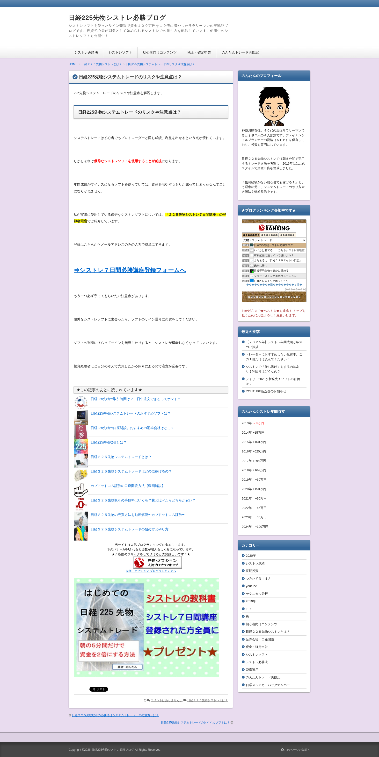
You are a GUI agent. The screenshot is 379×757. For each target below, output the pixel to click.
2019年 (251, 601)
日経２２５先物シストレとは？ (207, 700)
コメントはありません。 (166, 700)
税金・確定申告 (199, 52)
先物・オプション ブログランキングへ (151, 571)
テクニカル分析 (257, 594)
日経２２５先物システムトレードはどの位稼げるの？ (131, 471)
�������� (295, 289)
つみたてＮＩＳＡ (258, 578)
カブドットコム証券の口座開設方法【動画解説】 (128, 486)
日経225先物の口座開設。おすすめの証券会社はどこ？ (132, 428)
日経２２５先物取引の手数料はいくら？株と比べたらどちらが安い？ (143, 500)
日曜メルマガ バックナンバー (268, 685)
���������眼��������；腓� (274, 284)
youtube (251, 586)
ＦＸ (249, 609)
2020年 (251, 555)
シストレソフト (120, 52)
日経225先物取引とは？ (109, 442)
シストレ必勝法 (86, 52)
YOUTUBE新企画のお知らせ (266, 391)
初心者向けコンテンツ (160, 52)
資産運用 (252, 670)
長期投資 (252, 571)
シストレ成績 (255, 563)
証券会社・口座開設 (260, 639)
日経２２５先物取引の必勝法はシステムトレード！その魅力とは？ (115, 715)
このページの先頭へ (295, 749)
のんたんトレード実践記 (240, 52)
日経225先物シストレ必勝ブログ (117, 17)
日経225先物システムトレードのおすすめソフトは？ (131, 413)
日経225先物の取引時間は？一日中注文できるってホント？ (136, 399)
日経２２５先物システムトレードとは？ (121, 457)
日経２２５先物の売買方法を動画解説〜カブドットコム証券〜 (138, 515)
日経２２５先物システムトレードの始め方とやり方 (129, 529)
